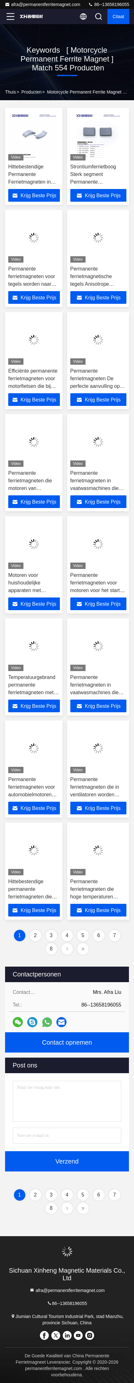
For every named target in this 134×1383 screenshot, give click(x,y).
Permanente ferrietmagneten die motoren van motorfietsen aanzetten (30, 488)
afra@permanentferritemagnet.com (42, 4)
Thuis (10, 92)
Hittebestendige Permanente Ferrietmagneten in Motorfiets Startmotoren (29, 182)
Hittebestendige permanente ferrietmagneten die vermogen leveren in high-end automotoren (33, 897)
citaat (118, 16)
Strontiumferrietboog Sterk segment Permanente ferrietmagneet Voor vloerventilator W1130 (94, 182)
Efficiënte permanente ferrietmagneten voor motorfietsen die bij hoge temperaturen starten (32, 386)
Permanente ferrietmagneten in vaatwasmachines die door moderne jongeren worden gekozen (96, 692)
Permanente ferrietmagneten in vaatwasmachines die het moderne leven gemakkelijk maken (94, 488)
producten (31, 92)
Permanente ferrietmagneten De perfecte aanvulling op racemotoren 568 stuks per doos (96, 386)
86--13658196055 (108, 4)
